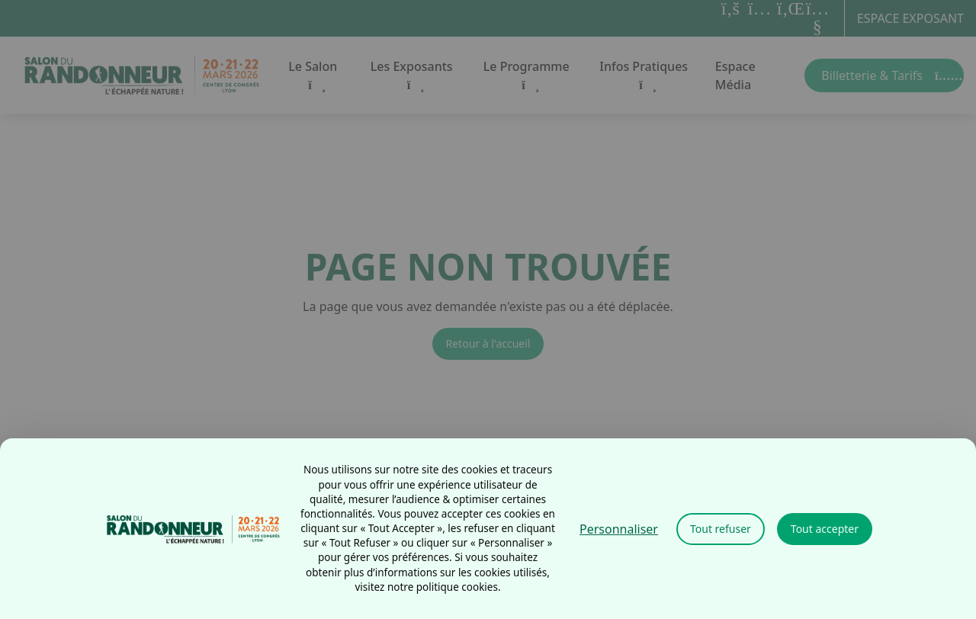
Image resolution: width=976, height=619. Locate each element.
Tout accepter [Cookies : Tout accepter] (825, 528)
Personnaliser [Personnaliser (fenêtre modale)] (619, 529)
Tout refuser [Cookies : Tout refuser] (720, 528)
